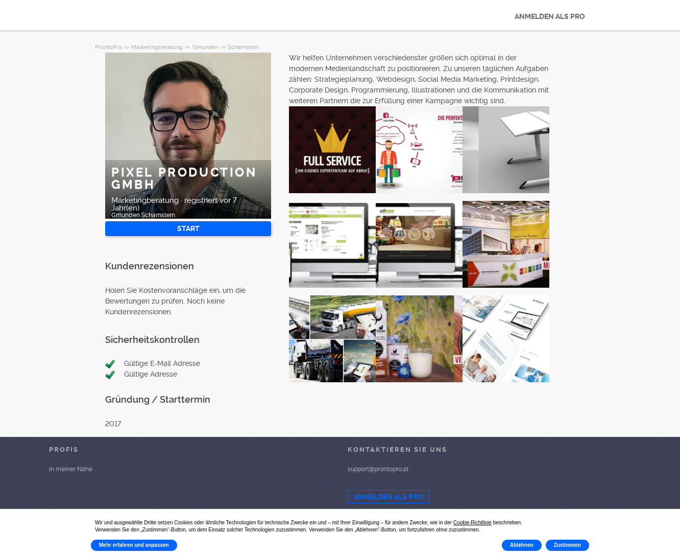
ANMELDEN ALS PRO (550, 16)
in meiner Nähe (70, 469)
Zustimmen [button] (567, 545)
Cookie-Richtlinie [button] (472, 522)
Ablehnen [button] (521, 545)
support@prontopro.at (378, 469)
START (188, 228)
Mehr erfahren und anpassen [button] (134, 545)
